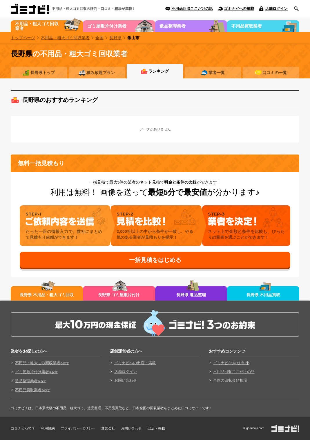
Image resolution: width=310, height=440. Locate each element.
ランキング (158, 71)
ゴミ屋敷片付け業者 (106, 26)
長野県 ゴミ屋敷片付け (119, 294)
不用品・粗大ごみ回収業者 (42, 363)
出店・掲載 (156, 428)
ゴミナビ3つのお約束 (231, 363)
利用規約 (48, 428)
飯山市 (133, 37)
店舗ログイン (276, 8)
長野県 (115, 37)
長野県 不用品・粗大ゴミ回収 (47, 294)
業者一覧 (217, 72)
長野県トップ (42, 72)
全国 (99, 37)
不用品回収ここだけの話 (192, 8)
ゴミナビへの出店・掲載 (135, 363)
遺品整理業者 (172, 26)
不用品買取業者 (246, 26)
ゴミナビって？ (23, 428)
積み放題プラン (100, 72)
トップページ (23, 37)
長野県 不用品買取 (263, 294)
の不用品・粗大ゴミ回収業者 (69, 54)
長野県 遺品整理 (191, 294)
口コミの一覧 (274, 72)
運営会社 (108, 428)
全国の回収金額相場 (230, 380)
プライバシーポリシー (78, 428)
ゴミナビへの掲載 (239, 8)
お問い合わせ (125, 380)
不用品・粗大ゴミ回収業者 (37, 26)
